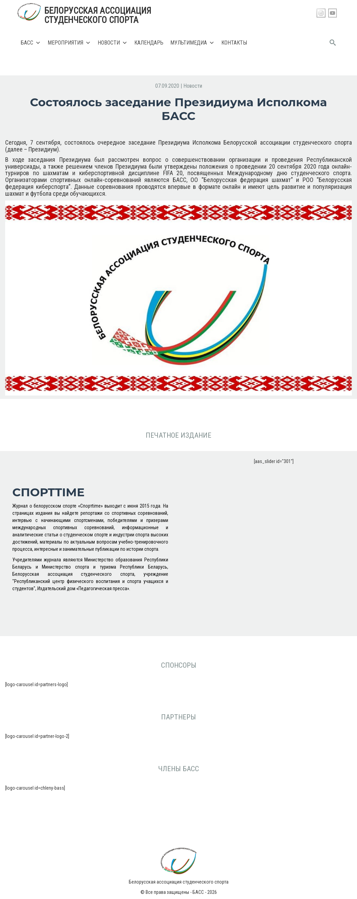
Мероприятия (69, 43)
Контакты (234, 42)
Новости (112, 43)
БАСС (31, 43)
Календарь (148, 42)
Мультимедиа (192, 43)
